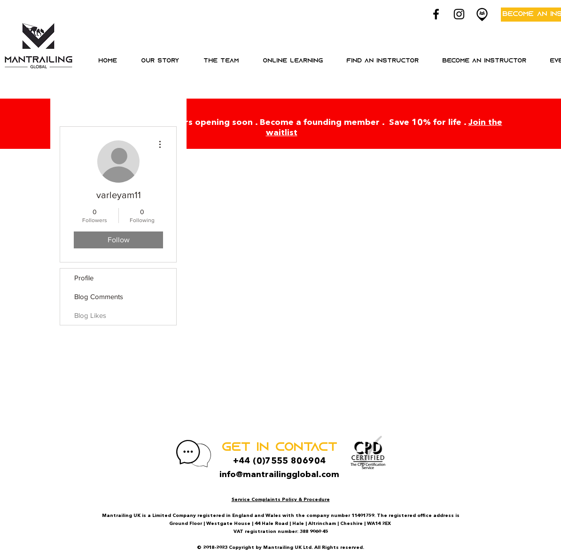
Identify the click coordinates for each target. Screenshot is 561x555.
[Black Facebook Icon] (436, 14)
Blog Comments (98, 297)
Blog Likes (90, 315)
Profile (84, 278)
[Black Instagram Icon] (459, 14)
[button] (292, 61)
